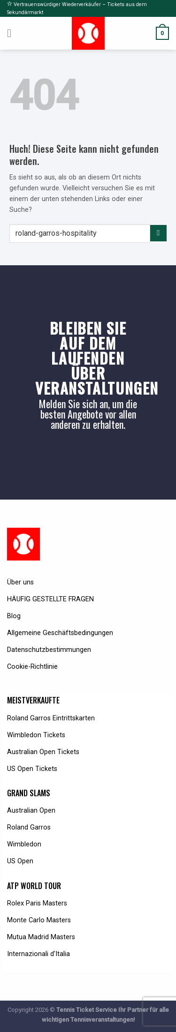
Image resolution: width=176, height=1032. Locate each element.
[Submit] (158, 233)
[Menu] (13, 33)
